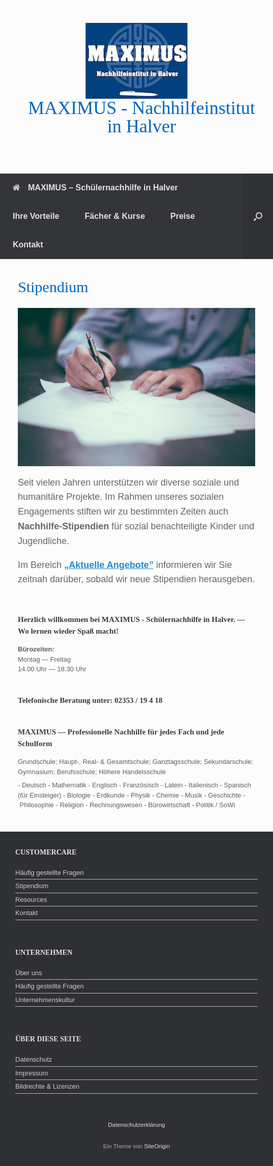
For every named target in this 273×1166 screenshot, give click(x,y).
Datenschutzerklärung (136, 1125)
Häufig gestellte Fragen (49, 872)
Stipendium (31, 886)
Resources (31, 899)
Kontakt (28, 244)
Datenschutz (33, 1059)
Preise (183, 216)
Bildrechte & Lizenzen (47, 1086)
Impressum (31, 1073)
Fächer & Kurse (115, 216)
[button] (258, 216)
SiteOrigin (157, 1146)
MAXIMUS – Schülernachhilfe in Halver (95, 187)
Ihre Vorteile (36, 216)
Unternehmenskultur (45, 1000)
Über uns (28, 973)
